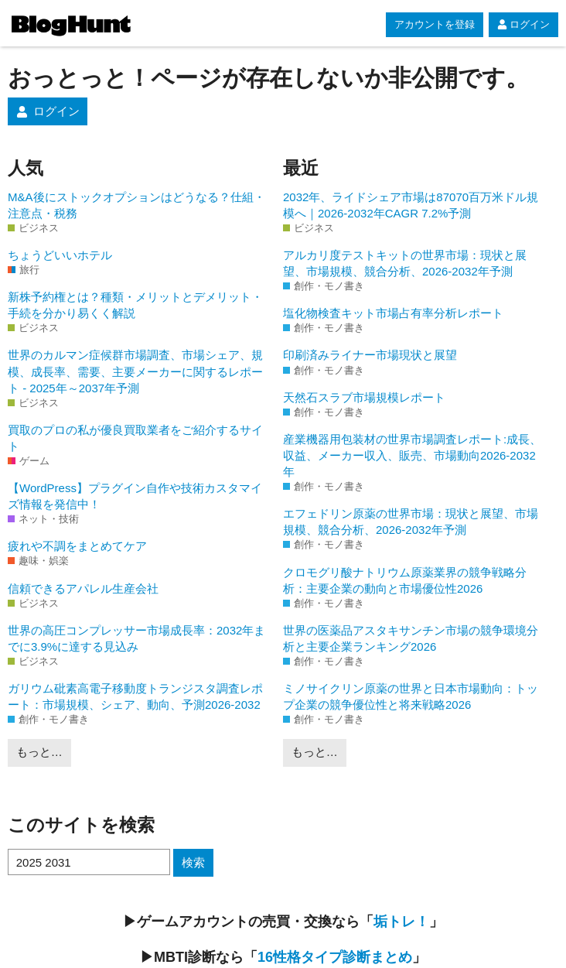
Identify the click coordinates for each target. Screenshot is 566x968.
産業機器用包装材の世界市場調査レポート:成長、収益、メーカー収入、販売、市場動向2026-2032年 (412, 455)
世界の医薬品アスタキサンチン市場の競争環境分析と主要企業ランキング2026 (410, 638)
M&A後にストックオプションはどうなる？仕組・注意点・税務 (136, 205)
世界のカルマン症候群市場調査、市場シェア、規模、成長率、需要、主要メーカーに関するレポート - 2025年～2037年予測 (135, 371)
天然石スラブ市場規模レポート (364, 397)
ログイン (523, 24)
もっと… (39, 751)
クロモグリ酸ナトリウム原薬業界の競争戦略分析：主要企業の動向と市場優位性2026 (405, 580)
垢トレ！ (401, 921)
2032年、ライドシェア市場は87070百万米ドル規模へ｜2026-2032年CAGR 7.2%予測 (410, 205)
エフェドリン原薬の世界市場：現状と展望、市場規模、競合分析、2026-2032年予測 (410, 521)
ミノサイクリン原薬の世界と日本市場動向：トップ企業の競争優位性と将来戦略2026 (410, 696)
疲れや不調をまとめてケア (77, 545)
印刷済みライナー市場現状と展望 (370, 354)
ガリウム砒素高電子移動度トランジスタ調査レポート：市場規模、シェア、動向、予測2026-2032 (135, 696)
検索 (193, 862)
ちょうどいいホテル (60, 255)
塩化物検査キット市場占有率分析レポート (393, 313)
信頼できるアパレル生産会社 (83, 588)
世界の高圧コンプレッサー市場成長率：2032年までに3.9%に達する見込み (136, 638)
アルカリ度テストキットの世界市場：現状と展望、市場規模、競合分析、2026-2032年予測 (405, 263)
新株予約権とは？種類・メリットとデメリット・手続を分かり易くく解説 (135, 305)
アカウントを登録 (434, 24)
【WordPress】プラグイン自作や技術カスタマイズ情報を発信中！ (135, 496)
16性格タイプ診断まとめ (334, 957)
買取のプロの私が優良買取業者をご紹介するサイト (135, 438)
